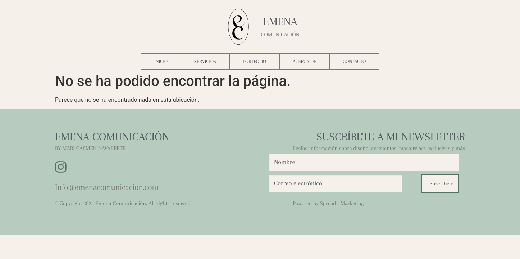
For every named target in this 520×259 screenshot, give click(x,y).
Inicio (161, 61)
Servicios (205, 61)
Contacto (354, 61)
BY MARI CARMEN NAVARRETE (90, 148)
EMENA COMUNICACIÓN (112, 136)
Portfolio (254, 61)
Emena (280, 21)
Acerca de (304, 61)
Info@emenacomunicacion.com (107, 187)
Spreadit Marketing (342, 203)
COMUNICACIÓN (280, 34)
